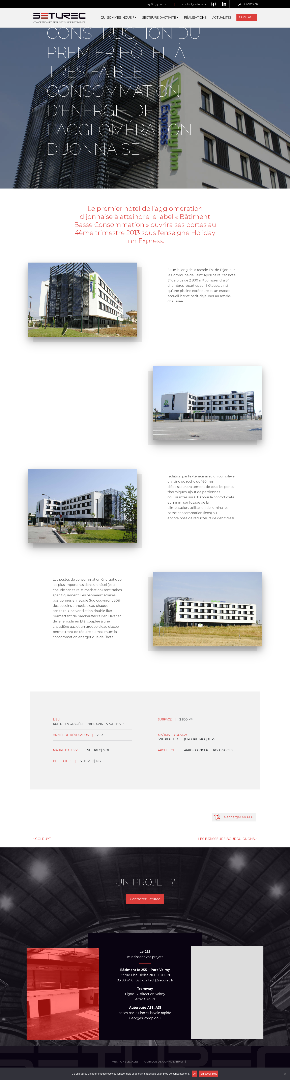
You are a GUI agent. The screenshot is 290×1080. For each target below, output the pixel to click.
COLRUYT (42, 839)
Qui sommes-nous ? (117, 18)
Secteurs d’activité (159, 18)
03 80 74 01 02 (156, 4)
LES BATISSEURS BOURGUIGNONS (227, 839)
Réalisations (195, 18)
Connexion (251, 4)
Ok (194, 1073)
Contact (246, 17)
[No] (285, 1074)
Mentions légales (125, 1061)
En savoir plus (209, 1073)
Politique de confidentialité (164, 1061)
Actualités (222, 18)
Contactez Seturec (145, 899)
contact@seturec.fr (194, 4)
